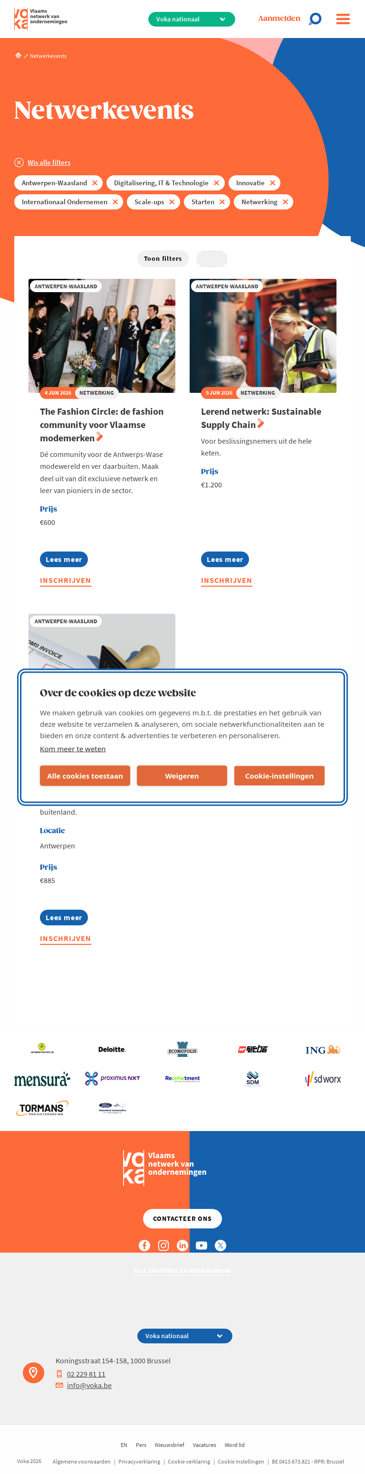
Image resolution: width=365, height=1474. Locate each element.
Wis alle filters (49, 162)
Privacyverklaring (139, 1461)
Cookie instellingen (241, 1461)
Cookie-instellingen (279, 775)
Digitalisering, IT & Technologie (161, 182)
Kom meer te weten (73, 748)
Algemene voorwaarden (82, 1461)
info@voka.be (84, 1385)
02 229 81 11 (81, 1374)
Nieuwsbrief (169, 1444)
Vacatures (204, 1444)
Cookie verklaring (189, 1461)
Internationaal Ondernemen (64, 201)
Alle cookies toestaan (85, 775)
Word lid (235, 1444)
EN (124, 1444)
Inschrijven (65, 580)
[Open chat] (318, 19)
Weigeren (182, 775)
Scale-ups (149, 201)
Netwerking (259, 201)
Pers (141, 1444)
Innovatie (250, 182)
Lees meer (67, 560)
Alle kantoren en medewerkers (182, 1270)
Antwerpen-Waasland (54, 182)
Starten (203, 201)
